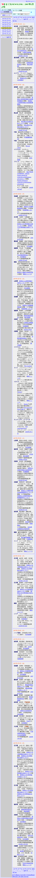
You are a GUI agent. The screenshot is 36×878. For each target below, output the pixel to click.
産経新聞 (26, 811)
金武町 (22, 851)
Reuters (20, 392)
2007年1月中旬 (6, 32)
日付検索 (6, 11)
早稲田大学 (23, 78)
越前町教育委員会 (26, 809)
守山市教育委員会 (22, 255)
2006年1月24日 (23, 260)
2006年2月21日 (23, 215)
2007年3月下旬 (6, 18)
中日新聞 (29, 246)
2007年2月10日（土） (19, 24)
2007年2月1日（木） (19, 743)
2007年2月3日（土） (19, 639)
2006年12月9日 (23, 459)
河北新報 (27, 288)
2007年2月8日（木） (19, 194)
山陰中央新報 (27, 52)
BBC (22, 409)
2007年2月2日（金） (19, 663)
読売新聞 (28, 634)
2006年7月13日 (23, 130)
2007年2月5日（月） (19, 556)
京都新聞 (25, 326)
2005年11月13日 (23, 844)
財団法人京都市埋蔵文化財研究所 (25, 818)
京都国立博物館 (28, 322)
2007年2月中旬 (27, 17)
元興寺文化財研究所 (26, 710)
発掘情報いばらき (27, 309)
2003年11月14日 (23, 581)
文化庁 (30, 646)
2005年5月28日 (23, 480)
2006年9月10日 (23, 71)
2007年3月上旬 (6, 22)
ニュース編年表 (23, 19)
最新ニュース (6, 15)
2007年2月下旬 (6, 24)
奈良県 (27, 522)
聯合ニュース (27, 274)
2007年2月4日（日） (19, 630)
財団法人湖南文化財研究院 (25, 272)
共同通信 (20, 80)
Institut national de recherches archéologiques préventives (24, 182)
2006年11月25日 (23, 56)
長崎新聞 (20, 659)
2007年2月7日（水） (19, 278)
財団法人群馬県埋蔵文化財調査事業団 (25, 99)
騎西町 (27, 31)
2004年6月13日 (23, 510)
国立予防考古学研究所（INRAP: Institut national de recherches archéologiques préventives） (25, 175)
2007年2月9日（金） (19, 84)
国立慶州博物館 (25, 537)
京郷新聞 (29, 539)
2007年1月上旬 (6, 33)
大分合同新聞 (22, 735)
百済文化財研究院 (28, 863)
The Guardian (28, 366)
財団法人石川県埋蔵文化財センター (25, 227)
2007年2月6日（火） (19, 438)
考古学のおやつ (30, 1)
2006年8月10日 (23, 626)
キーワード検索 (6, 10)
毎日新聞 (27, 317)
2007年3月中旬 (6, 20)
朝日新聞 (26, 456)
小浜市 (31, 454)
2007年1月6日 (28, 329)
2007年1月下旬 (17, 17)
